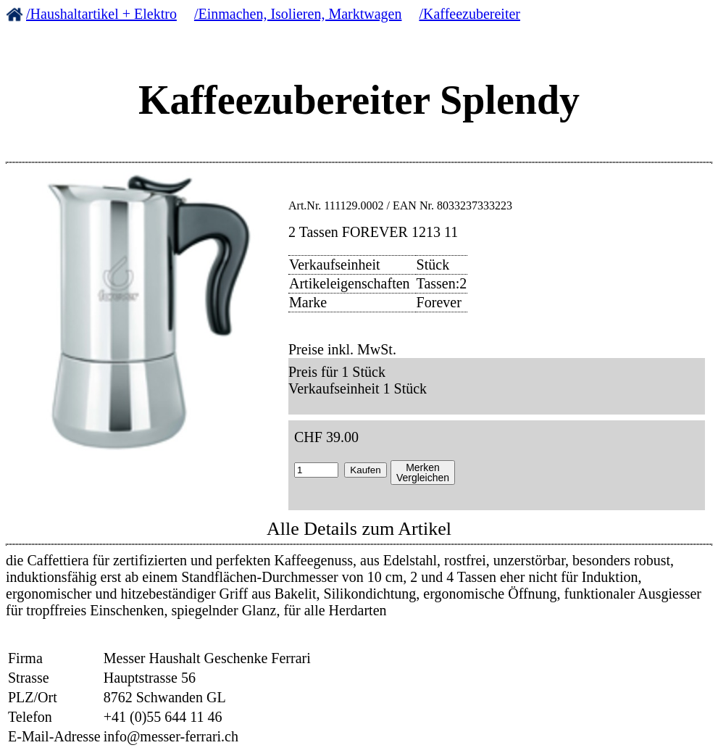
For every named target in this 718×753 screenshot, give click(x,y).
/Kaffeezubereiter (469, 14)
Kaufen (365, 470)
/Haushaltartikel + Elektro (101, 14)
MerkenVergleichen (422, 472)
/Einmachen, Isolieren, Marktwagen (298, 14)
